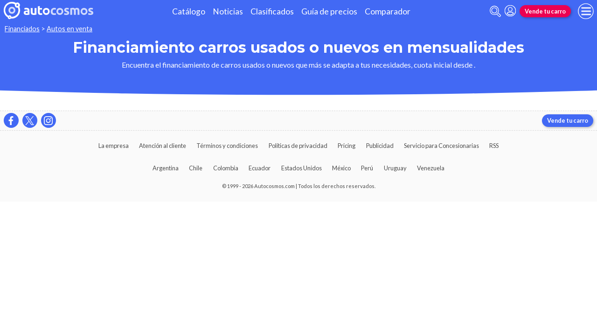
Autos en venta (69, 29)
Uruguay (395, 168)
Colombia (225, 168)
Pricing (346, 145)
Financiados (22, 29)
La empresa (113, 145)
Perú (367, 168)
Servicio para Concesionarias (441, 145)
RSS (494, 145)
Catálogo (188, 11)
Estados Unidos (301, 168)
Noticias (228, 11)
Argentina (166, 168)
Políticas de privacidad (298, 145)
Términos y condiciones (227, 145)
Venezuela (430, 168)
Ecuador (260, 168)
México (341, 168)
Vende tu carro (545, 11)
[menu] (586, 11)
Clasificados (272, 11)
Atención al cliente (162, 145)
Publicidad (380, 145)
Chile (195, 168)
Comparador (387, 11)
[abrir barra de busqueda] (495, 11)
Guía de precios (329, 11)
